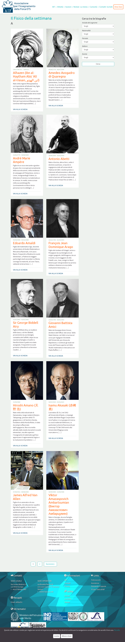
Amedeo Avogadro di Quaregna (62, 74)
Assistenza (95, 583)
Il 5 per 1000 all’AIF (98, 589)
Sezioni (69, 7)
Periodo (85, 38)
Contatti (102, 7)
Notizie (76, 7)
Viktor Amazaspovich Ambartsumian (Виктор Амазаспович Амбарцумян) (59, 504)
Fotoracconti (96, 580)
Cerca (98, 64)
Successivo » (50, 564)
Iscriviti (110, 7)
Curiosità (94, 7)
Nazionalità (86, 30)
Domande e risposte (98, 586)
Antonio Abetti (59, 159)
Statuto (67, 602)
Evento (84, 54)
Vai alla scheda (20, 109)
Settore (84, 46)
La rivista (84, 7)
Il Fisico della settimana (31, 18)
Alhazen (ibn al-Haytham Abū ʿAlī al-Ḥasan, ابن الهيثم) (26, 76)
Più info (117, 630)
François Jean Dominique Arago (61, 245)
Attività (61, 7)
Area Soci (118, 7)
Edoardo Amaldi (24, 243)
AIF (54, 7)
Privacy (67, 586)
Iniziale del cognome (89, 23)
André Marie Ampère (21, 160)
